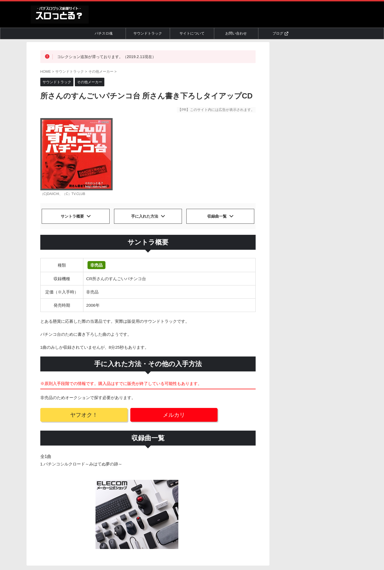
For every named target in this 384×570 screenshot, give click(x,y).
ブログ (280, 33)
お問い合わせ (236, 33)
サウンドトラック (147, 33)
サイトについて (192, 33)
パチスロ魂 (104, 33)
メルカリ (149, 413)
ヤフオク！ (75, 413)
